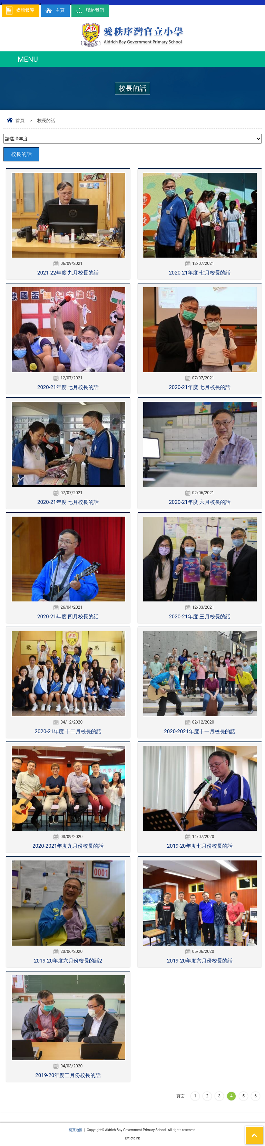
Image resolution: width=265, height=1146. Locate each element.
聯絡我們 (89, 10)
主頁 (55, 10)
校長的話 (21, 154)
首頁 (20, 120)
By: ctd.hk (132, 1138)
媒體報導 (19, 10)
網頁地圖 (75, 1130)
